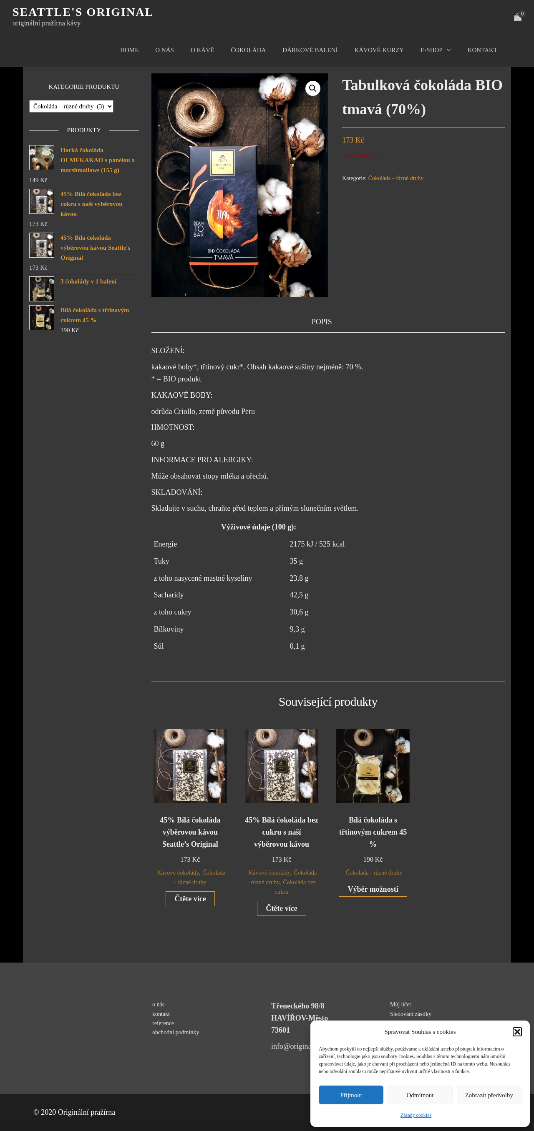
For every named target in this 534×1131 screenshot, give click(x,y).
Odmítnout (419, 1095)
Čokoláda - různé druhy (396, 178)
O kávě (202, 50)
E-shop (432, 50)
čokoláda (248, 50)
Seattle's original (83, 11)
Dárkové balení (310, 50)
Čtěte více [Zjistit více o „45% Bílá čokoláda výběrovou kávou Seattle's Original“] (190, 899)
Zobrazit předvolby (489, 1095)
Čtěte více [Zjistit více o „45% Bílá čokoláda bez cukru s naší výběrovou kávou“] (281, 908)
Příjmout (351, 1095)
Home (129, 50)
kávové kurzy (379, 50)
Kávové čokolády (178, 872)
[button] (517, 1032)
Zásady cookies (415, 1115)
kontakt (482, 50)
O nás (164, 50)
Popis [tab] (322, 322)
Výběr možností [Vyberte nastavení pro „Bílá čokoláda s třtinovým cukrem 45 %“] (373, 889)
